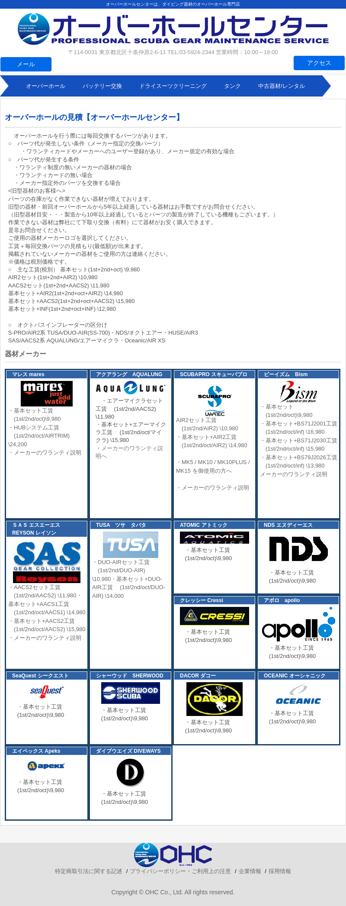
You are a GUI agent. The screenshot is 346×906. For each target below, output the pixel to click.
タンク (232, 86)
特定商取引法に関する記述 (88, 871)
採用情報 (280, 871)
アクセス (319, 62)
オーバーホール (45, 86)
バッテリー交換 (102, 86)
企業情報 (250, 871)
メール (26, 64)
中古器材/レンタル (281, 86)
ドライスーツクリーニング (173, 86)
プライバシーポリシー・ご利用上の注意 (180, 871)
